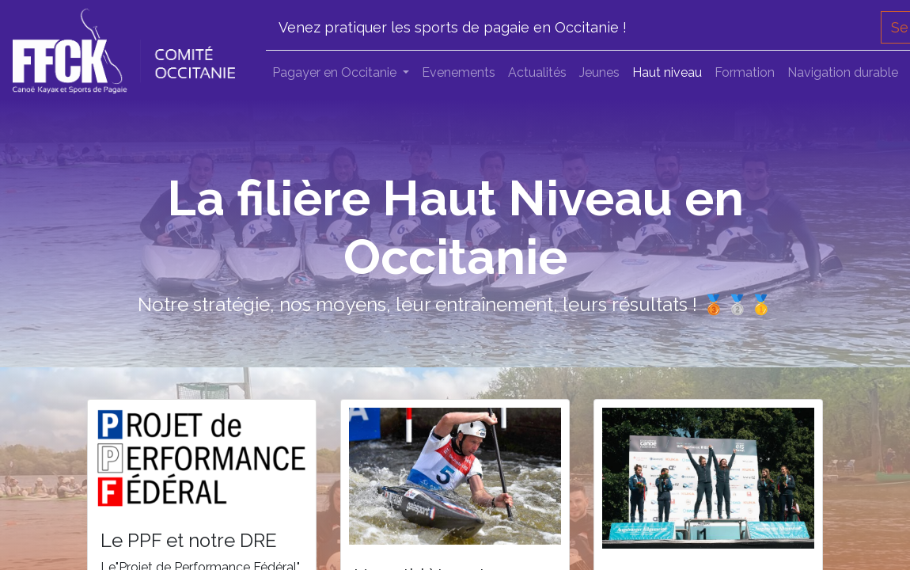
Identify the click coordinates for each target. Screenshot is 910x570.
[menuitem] (458, 73)
